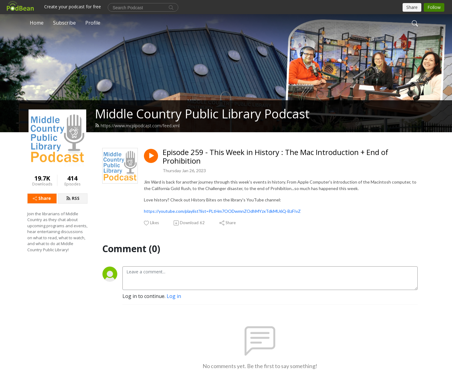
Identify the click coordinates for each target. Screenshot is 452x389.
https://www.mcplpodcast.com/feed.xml (137, 126)
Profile (92, 22)
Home (37, 22)
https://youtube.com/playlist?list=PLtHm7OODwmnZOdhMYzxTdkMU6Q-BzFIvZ (222, 211)
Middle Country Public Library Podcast (202, 113)
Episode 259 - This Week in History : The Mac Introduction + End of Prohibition (275, 157)
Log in (174, 296)
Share (42, 198)
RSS (72, 198)
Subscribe (64, 22)
